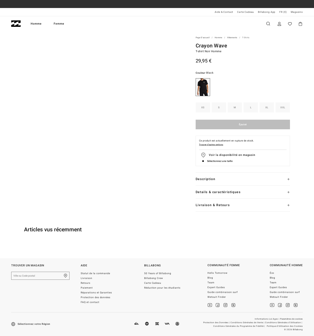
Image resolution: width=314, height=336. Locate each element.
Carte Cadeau (245, 12)
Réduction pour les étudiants (162, 288)
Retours (85, 283)
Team (210, 282)
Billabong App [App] (266, 12)
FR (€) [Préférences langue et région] (283, 12)
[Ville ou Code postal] (40, 276)
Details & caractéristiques (218, 192)
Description (205, 179)
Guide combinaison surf (222, 292)
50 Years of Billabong (157, 273)
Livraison (86, 278)
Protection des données (96, 297)
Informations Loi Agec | (267, 319)
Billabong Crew (153, 278)
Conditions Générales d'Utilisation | (284, 322)
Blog (210, 278)
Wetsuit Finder (216, 297)
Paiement (87, 288)
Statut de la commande (95, 273)
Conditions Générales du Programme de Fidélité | (239, 326)
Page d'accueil (203, 37)
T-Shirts (245, 37)
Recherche (268, 23)
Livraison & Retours (213, 205)
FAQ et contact (90, 302)
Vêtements (232, 37)
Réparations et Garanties (96, 292)
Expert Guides (216, 287)
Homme (36, 24)
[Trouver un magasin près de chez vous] (65, 276)
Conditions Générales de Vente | (247, 322)
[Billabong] (16, 23)
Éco (272, 273)
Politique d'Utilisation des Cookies (285, 326)
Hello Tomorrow (217, 273)
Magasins (297, 12)
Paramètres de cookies (291, 319)
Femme (59, 24)
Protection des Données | (216, 322)
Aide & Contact (224, 12)
